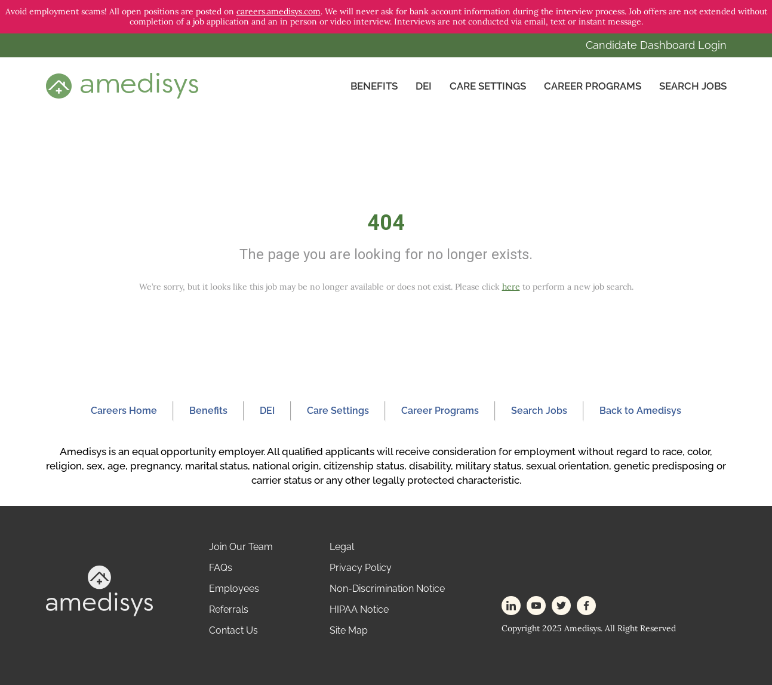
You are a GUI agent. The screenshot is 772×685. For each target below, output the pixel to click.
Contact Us (233, 630)
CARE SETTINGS (488, 86)
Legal (342, 546)
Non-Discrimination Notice (387, 588)
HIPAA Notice (359, 609)
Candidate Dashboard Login (656, 45)
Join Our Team (241, 546)
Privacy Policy (361, 567)
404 (386, 222)
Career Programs (592, 86)
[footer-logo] (99, 589)
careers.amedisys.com (278, 11)
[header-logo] (122, 85)
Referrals (228, 609)
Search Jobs (693, 86)
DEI (424, 86)
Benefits (374, 86)
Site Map (349, 630)
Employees (234, 588)
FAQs (220, 567)
